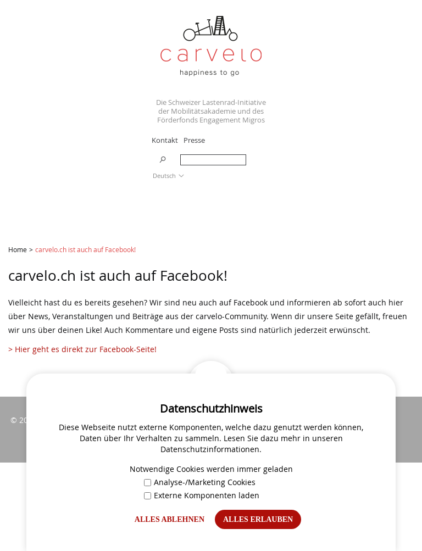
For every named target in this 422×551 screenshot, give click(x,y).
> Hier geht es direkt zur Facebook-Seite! (83, 349)
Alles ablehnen (169, 519)
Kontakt (165, 140)
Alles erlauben (258, 519)
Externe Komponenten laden (201, 495)
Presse (194, 140)
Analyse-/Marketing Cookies (200, 482)
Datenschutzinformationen (209, 449)
